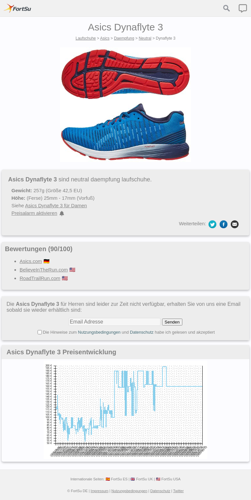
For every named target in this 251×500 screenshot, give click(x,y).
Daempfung (124, 38)
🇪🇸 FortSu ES (117, 479)
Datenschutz (142, 332)
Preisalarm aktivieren (34, 213)
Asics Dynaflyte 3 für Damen (56, 205)
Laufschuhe (85, 38)
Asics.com (31, 261)
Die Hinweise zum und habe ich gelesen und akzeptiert (129, 332)
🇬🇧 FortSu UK (141, 479)
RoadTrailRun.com (40, 278)
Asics (104, 38)
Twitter (178, 491)
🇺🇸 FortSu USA (168, 479)
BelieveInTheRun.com (44, 269)
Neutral (145, 38)
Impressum (99, 491)
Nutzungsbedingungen (99, 332)
